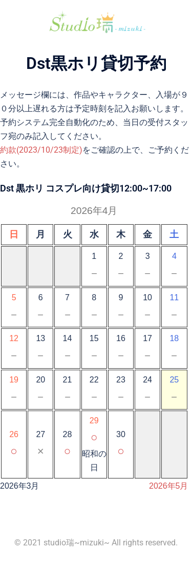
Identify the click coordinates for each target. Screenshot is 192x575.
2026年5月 (168, 486)
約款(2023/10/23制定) (41, 150)
